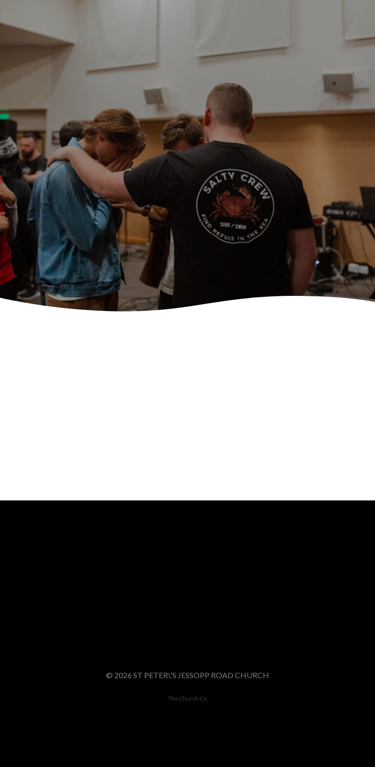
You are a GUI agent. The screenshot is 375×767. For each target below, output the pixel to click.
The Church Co (187, 698)
